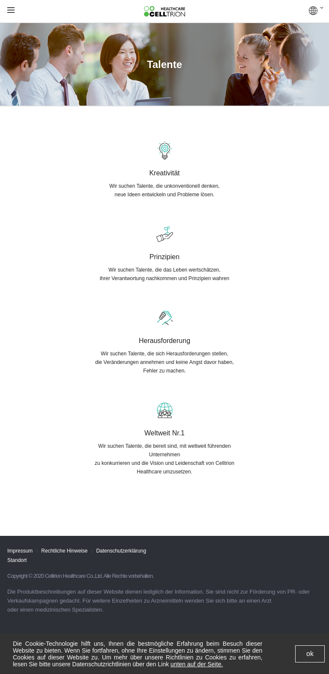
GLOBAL (316, 10)
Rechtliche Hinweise (64, 551)
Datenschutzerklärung (121, 551)
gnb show (11, 10)
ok (310, 653)
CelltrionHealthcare (164, 11)
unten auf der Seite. (196, 664)
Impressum (20, 551)
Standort (17, 560)
